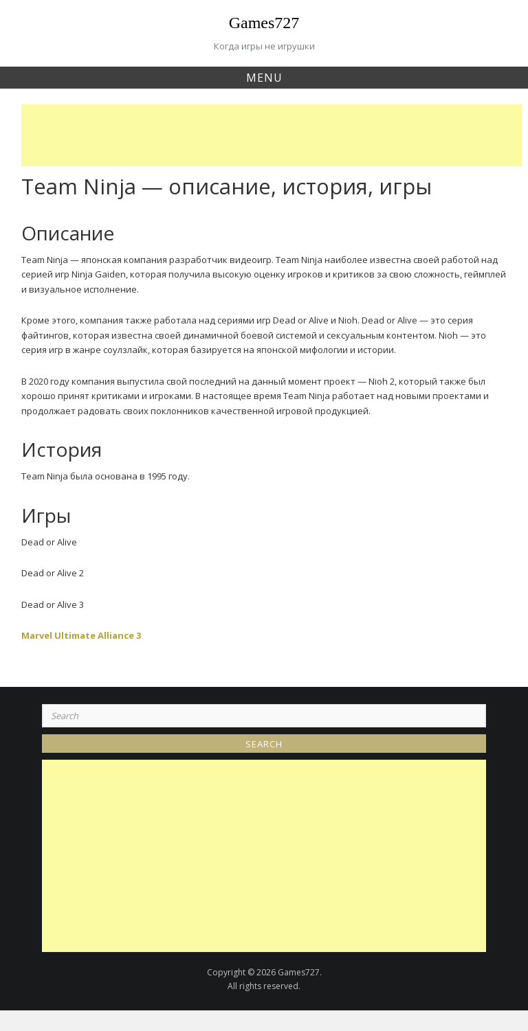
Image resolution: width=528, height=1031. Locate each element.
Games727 (264, 23)
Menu (264, 77)
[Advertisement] (275, 135)
